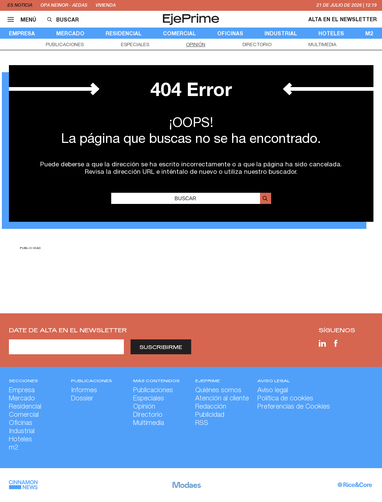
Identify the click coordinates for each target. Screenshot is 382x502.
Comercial (179, 33)
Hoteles (331, 33)
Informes (84, 390)
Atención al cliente (222, 399)
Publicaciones (65, 44)
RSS (201, 423)
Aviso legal (272, 390)
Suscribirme (160, 346)
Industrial (280, 33)
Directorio (257, 44)
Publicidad (209, 415)
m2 (369, 33)
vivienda (106, 5)
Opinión (195, 44)
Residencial (124, 33)
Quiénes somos (218, 390)
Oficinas (230, 33)
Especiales (135, 44)
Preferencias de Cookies (293, 407)
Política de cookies (285, 399)
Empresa (22, 33)
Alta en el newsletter (342, 19)
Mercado (70, 33)
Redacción (210, 407)
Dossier (82, 399)
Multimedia (322, 44)
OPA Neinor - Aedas (64, 5)
